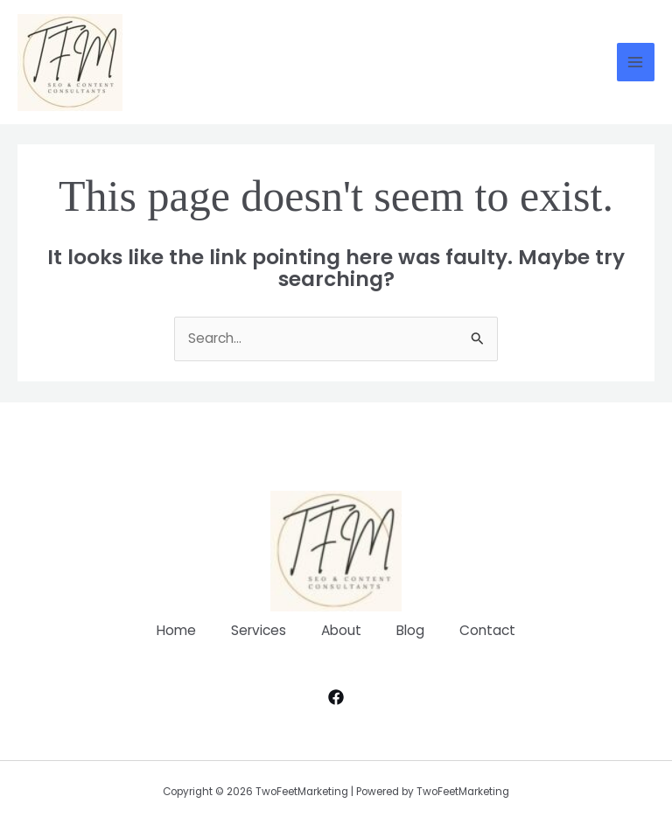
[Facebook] (336, 697)
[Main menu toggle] (635, 61)
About (341, 630)
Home (176, 630)
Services (258, 630)
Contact (487, 630)
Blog (410, 630)
